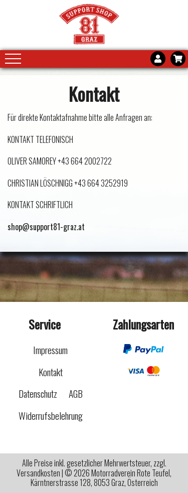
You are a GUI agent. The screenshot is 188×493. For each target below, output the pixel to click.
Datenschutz (38, 393)
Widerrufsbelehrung (51, 415)
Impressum (50, 350)
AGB (76, 393)
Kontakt (51, 372)
